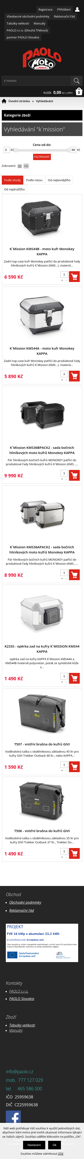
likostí (30, 1025)
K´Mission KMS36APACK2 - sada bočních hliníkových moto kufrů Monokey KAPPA (42, 549)
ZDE (60, 1154)
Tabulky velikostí (18, 23)
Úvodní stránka (19, 101)
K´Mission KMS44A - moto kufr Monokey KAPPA (42, 351)
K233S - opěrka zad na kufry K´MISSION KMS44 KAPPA (41, 649)
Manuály (39, 23)
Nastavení (34, 1145)
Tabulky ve (17, 1025)
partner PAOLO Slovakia (23, 37)
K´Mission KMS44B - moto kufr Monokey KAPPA (42, 251)
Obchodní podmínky (25, 902)
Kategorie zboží (42, 115)
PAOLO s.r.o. (18, 991)
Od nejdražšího (14, 189)
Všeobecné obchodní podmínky (28, 16)
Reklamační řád (64, 16)
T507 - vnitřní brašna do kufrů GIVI (42, 744)
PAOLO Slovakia (21, 998)
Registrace (46, 9)
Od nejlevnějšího (59, 180)
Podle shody (12, 180)
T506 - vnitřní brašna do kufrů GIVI (42, 830)
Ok (54, 1145)
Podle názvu (34, 180)
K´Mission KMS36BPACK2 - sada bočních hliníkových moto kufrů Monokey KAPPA (42, 450)
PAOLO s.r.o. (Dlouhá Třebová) (27, 30)
